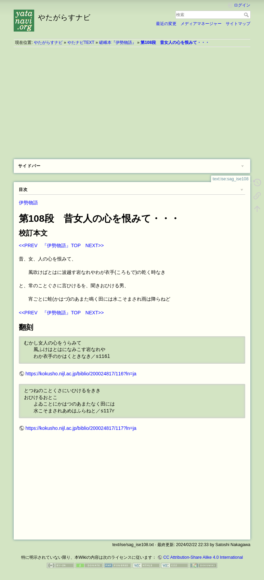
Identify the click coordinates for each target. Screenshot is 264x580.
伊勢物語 (28, 202)
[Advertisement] (132, 100)
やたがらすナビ (48, 42)
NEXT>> (94, 245)
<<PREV (28, 245)
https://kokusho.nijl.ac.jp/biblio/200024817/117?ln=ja (81, 428)
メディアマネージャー (201, 23)
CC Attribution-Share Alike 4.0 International (203, 557)
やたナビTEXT (80, 42)
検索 (247, 14)
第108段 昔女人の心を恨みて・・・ (175, 42)
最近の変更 (166, 23)
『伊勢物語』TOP (61, 245)
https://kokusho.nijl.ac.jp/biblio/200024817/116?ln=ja (81, 373)
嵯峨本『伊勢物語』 (117, 42)
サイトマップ (238, 23)
